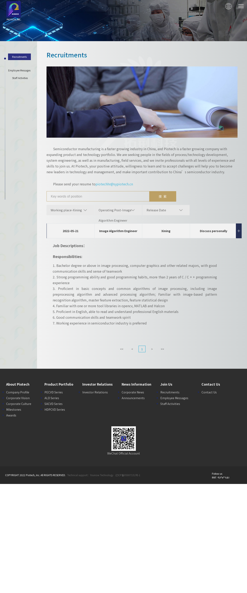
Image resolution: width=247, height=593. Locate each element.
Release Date (156, 210)
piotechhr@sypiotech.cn (114, 183)
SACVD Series (53, 404)
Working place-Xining (66, 210)
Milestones (13, 409)
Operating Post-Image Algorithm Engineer (115, 211)
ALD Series (51, 398)
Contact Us (209, 392)
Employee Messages (174, 398)
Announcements (133, 398)
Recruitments (169, 392)
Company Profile (17, 392)
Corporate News (133, 392)
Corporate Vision (18, 398)
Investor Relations (95, 392)
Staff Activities (170, 404)
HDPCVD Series (54, 409)
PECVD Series (53, 392)
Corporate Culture (18, 404)
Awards (11, 415)
